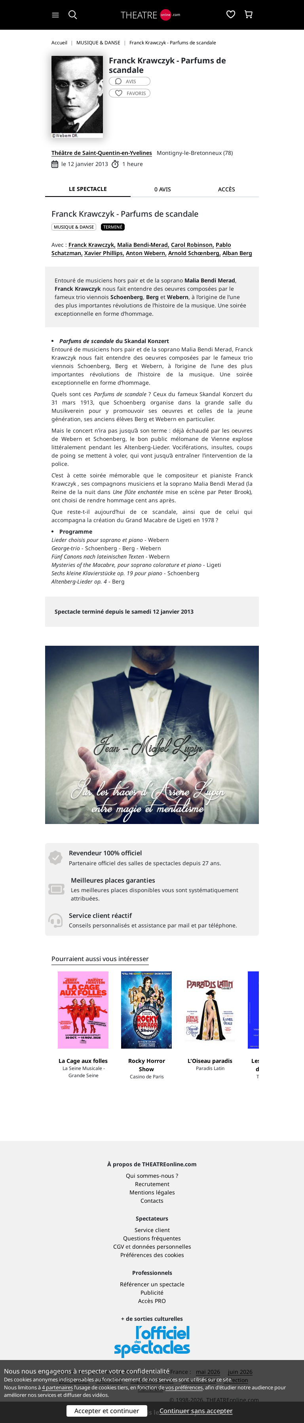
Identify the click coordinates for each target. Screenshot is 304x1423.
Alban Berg (237, 253)
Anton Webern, (146, 253)
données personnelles (161, 1246)
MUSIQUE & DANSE (74, 227)
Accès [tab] (226, 189)
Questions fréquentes (152, 1238)
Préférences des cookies (152, 1255)
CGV (118, 1246)
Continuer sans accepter (196, 1410)
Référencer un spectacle (152, 1284)
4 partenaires (57, 1387)
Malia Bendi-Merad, (143, 244)
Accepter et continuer (106, 1410)
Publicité (152, 1292)
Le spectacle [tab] (88, 189)
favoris (130, 93)
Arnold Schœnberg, (194, 253)
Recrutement (152, 1184)
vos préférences (184, 1387)
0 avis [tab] (162, 189)
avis (125, 81)
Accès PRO (152, 1301)
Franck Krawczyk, (92, 244)
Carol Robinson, (192, 244)
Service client (152, 1230)
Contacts (152, 1200)
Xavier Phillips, (104, 253)
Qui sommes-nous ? (152, 1175)
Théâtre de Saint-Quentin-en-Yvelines (101, 152)
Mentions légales (152, 1192)
